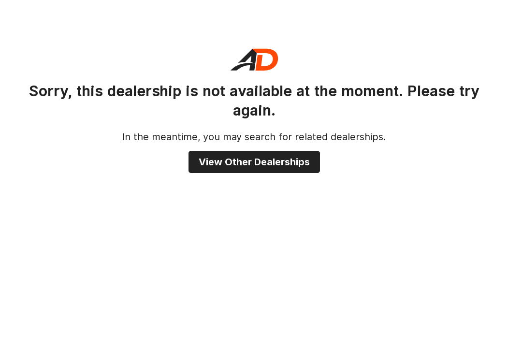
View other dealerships (254, 162)
